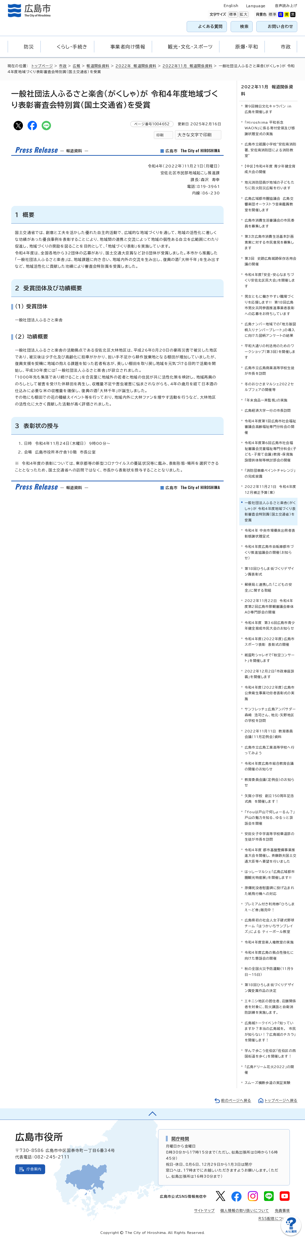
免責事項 (282, 1210)
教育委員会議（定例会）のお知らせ (269, 782)
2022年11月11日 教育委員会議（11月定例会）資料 (269, 734)
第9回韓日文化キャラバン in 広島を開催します (268, 109)
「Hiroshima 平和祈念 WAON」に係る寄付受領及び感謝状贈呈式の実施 (270, 128)
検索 (244, 26)
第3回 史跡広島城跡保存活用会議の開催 (270, 261)
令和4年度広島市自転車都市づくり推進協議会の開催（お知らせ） (269, 552)
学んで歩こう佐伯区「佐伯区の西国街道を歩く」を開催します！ (270, 1053)
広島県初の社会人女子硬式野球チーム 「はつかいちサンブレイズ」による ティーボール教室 (269, 925)
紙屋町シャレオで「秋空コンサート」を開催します (270, 657)
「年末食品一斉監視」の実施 (266, 400)
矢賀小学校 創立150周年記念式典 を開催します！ (269, 798)
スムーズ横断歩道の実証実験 (267, 1082)
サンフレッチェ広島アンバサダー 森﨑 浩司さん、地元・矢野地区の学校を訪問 (271, 714)
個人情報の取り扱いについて (244, 1210)
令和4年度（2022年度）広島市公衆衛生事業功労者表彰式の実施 (269, 693)
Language (255, 6)
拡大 (243, 14)
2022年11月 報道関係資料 (187, 66)
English (231, 5)
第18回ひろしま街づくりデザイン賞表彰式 (269, 571)
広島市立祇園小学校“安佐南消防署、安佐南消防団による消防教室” (270, 149)
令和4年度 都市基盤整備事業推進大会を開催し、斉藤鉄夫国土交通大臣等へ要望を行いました (270, 855)
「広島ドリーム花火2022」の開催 (269, 1069)
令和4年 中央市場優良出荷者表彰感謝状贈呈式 (270, 533)
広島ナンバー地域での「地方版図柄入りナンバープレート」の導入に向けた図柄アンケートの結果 (270, 329)
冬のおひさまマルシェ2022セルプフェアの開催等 (269, 386)
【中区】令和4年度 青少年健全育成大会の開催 (270, 169)
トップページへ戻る (281, 1100)
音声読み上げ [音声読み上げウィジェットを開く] (286, 5)
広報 (76, 66)
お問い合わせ (280, 26)
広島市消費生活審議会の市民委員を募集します (269, 223)
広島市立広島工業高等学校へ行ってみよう (269, 750)
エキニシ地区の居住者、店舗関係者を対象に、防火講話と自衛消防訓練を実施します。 (270, 1006)
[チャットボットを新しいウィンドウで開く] (291, 1234)
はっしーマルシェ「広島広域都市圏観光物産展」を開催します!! (270, 874)
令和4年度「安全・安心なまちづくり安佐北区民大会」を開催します (270, 280)
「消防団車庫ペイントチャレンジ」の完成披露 (270, 473)
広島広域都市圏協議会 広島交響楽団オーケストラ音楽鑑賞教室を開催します (269, 204)
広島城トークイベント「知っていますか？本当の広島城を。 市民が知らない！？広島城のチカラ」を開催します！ (270, 1031)
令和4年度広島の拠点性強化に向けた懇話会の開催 (269, 955)
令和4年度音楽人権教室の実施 (269, 942)
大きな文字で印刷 (195, 135)
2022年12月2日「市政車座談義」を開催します (269, 674)
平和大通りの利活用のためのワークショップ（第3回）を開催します (270, 351)
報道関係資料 (98, 66)
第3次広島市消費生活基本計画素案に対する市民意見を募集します (269, 242)
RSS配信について (274, 1218)
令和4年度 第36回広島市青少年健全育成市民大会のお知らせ (270, 625)
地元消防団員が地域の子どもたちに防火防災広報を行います (269, 185)
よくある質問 (210, 26)
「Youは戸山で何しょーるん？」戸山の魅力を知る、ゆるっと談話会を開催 (270, 817)
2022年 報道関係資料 (136, 66)
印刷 (159, 135)
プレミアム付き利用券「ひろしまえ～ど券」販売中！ (270, 906)
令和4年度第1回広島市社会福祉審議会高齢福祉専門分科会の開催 (270, 426)
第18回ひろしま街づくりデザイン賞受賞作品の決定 (269, 987)
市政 (62, 66)
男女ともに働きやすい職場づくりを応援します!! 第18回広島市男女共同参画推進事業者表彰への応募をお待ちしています (269, 305)
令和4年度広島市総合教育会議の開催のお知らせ (269, 766)
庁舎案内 (34, 1169)
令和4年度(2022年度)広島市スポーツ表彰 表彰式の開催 (269, 641)
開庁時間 (180, 1138)
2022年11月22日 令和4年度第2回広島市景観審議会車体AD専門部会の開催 (269, 606)
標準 (232, 14)
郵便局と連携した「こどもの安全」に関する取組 (268, 587)
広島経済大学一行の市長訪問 (268, 410)
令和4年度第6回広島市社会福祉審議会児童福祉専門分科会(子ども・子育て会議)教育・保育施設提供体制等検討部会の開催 (270, 451)
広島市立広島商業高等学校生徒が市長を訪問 (269, 370)
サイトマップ (204, 1210)
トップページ (42, 66)
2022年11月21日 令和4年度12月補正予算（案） (270, 489)
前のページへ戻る (236, 1100)
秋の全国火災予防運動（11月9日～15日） (269, 971)
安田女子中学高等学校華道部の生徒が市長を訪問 (269, 836)
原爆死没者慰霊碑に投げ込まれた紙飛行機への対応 (269, 890)
